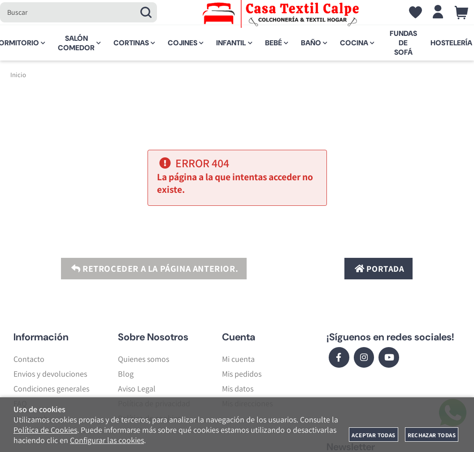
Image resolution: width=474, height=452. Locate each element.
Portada (378, 268)
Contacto (28, 359)
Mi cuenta (238, 359)
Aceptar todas (373, 435)
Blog (126, 374)
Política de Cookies (45, 430)
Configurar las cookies (107, 440)
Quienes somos (143, 359)
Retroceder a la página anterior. (153, 268)
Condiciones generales (51, 388)
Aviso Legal (137, 388)
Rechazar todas (432, 435)
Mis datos (237, 388)
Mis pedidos (241, 374)
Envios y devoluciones (50, 374)
